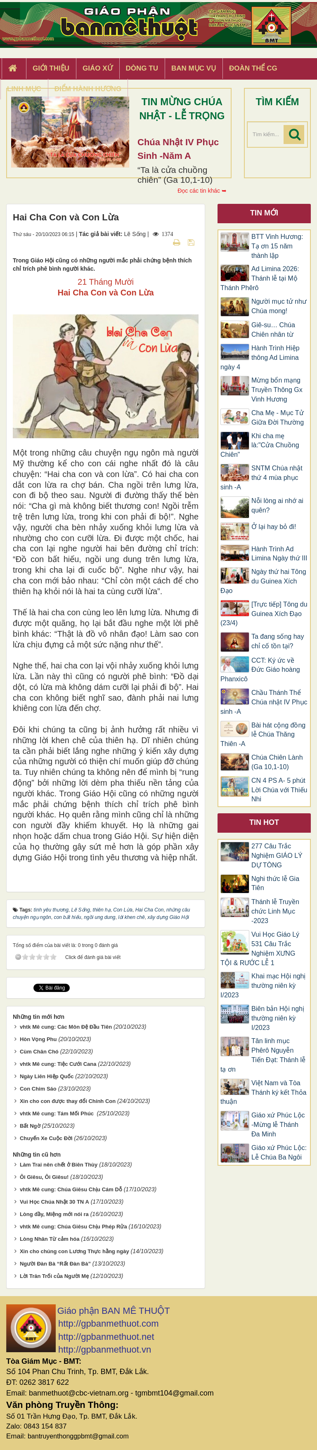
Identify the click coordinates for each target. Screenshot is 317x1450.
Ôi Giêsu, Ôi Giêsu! (44, 1177)
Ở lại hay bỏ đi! (273, 526)
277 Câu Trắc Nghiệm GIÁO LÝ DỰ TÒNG (277, 856)
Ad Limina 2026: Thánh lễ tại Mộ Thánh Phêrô (259, 278)
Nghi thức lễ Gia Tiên (275, 883)
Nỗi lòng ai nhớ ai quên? (277, 505)
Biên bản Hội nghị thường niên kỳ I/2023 (277, 1018)
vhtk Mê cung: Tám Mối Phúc (57, 1113)
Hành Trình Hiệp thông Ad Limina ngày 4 (260, 358)
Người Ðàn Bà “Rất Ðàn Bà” (55, 1264)
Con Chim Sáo (38, 1089)
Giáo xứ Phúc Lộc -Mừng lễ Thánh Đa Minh (278, 1125)
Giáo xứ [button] (98, 68)
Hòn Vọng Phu (38, 1039)
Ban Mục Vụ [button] (193, 68)
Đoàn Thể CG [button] (253, 68)
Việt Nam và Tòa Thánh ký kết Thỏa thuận (263, 1092)
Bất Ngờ (30, 1126)
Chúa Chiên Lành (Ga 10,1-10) (277, 762)
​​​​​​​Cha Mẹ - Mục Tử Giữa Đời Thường (277, 417)
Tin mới (264, 213)
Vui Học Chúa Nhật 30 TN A (54, 1202)
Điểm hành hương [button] (88, 89)
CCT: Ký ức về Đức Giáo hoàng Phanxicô (260, 670)
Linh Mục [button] (24, 89)
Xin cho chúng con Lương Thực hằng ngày (74, 1251)
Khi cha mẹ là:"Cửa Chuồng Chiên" (259, 445)
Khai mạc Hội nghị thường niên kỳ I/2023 (263, 986)
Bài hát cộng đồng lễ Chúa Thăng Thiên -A (262, 735)
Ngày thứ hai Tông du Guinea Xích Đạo (263, 581)
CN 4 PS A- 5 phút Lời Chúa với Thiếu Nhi (279, 790)
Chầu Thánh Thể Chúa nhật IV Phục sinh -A (264, 702)
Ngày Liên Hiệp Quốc (47, 1076)
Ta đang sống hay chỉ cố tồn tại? (277, 641)
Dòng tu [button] (142, 68)
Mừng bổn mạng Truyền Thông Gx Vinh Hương (277, 390)
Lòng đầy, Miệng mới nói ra (54, 1214)
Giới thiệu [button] (51, 68)
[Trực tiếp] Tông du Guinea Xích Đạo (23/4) (264, 614)
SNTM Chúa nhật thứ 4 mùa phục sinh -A (261, 478)
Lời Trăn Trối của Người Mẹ (54, 1276)
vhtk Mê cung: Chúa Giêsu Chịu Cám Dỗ (71, 1189)
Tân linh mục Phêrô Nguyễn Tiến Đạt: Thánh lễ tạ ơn (262, 1055)
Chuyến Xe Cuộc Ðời (46, 1138)
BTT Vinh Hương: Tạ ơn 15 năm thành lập (277, 246)
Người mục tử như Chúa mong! (279, 306)
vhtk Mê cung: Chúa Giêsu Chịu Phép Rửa (73, 1226)
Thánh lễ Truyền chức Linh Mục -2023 (275, 911)
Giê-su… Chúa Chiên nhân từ (273, 329)
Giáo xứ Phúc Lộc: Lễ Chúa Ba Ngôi (279, 1152)
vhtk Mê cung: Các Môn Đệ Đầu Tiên (66, 1027)
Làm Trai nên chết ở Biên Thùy (58, 1165)
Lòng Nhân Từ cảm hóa (50, 1239)
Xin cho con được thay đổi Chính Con (68, 1101)
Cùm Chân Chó (39, 1052)
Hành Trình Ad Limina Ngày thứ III (279, 554)
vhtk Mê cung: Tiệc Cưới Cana (58, 1064)
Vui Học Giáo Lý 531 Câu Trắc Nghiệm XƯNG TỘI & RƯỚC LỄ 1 (259, 948)
